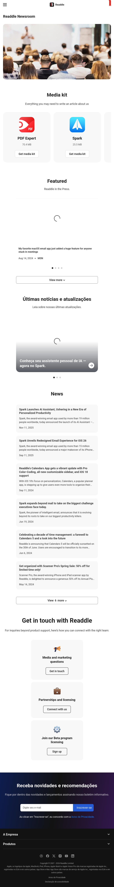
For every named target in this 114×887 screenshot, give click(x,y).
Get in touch (57, 671)
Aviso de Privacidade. (82, 816)
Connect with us (57, 709)
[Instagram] (60, 856)
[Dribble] (41, 856)
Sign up (57, 751)
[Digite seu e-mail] (46, 807)
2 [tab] (55, 268)
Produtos (9, 844)
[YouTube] (66, 856)
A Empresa (10, 834)
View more (55, 280)
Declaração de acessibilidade (57, 882)
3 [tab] (58, 268)
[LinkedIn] (73, 856)
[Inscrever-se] (83, 807)
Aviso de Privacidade (57, 877)
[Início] (57, 4)
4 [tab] (61, 268)
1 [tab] (52, 268)
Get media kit (27, 154)
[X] (54, 856)
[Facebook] (47, 856)
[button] (5, 4)
